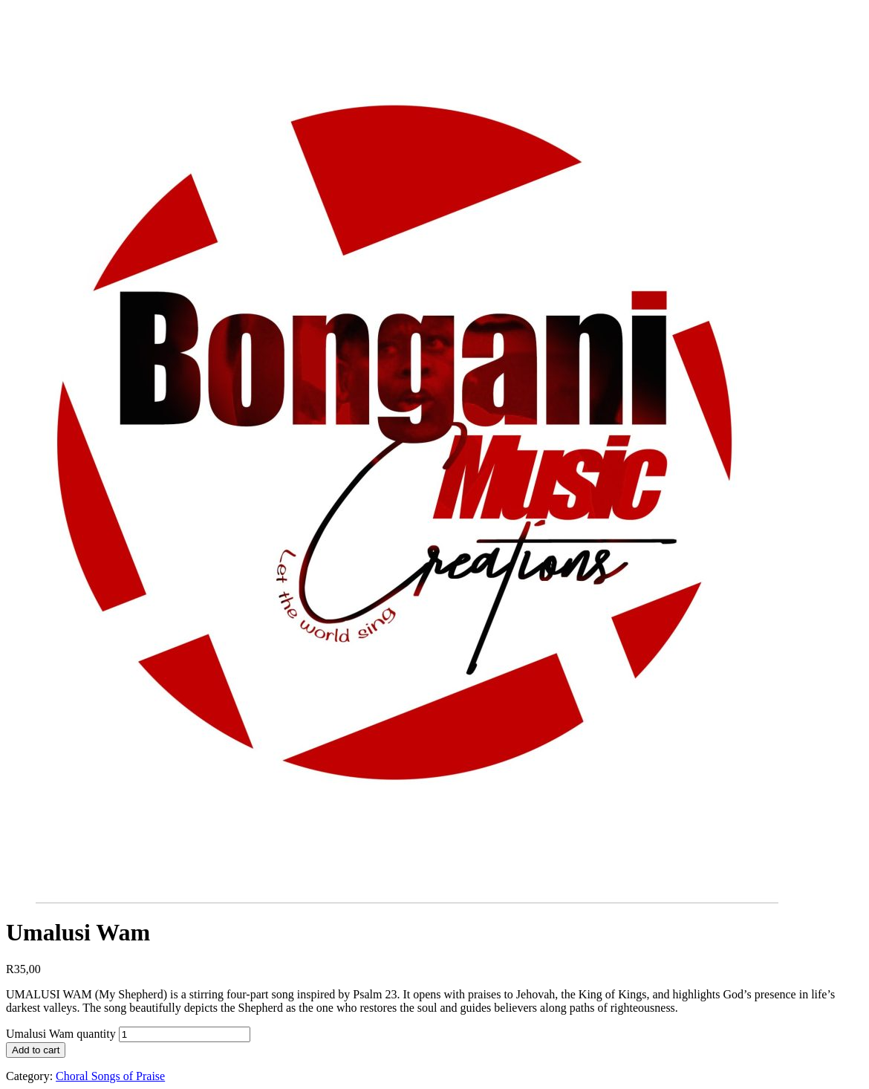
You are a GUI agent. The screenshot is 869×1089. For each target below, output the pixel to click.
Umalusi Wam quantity (61, 1033)
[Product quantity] (184, 1034)
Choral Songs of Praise (110, 1076)
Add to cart (35, 1050)
